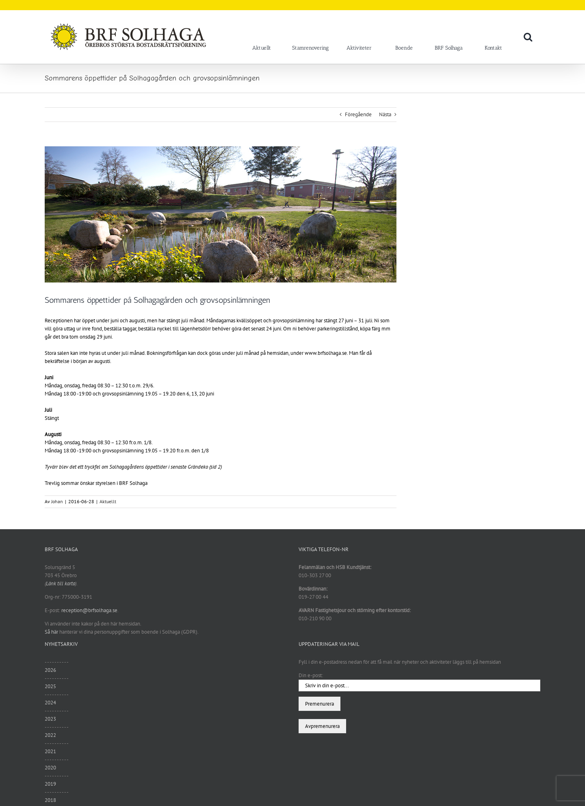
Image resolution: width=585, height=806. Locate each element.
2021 (50, 751)
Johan (57, 501)
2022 (50, 735)
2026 (50, 670)
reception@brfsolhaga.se (89, 610)
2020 (50, 767)
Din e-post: (311, 675)
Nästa (385, 114)
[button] (528, 36)
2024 (50, 702)
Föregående (358, 114)
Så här (51, 631)
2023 (50, 718)
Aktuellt (108, 501)
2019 (50, 783)
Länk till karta (60, 583)
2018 (50, 800)
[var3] (220, 214)
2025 (50, 686)
